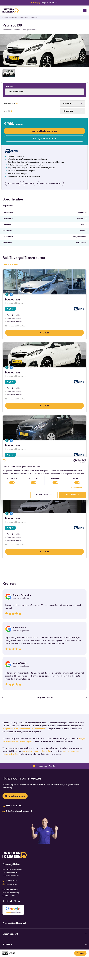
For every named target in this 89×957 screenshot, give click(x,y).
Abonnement (12, 17)
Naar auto (44, 333)
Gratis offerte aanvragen (44, 131)
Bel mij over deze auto (44, 138)
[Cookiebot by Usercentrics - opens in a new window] (75, 461)
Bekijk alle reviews (44, 698)
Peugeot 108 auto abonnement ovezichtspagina (23, 729)
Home (4, 17)
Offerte (80, 953)
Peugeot (22, 17)
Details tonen (76, 487)
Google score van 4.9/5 (50, 3)
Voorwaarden (13, 183)
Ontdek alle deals (10, 265)
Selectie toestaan (44, 495)
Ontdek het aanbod (15, 796)
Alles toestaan (72, 495)
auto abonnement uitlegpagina (37, 751)
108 (27, 17)
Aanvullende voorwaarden (50, 183)
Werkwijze (29, 183)
